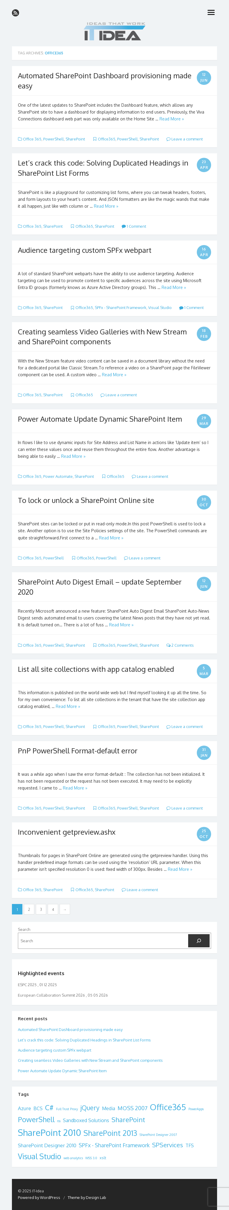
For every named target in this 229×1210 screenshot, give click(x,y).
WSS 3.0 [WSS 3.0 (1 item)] (91, 1158)
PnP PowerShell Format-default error (77, 750)
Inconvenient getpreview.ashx (66, 831)
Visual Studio (160, 307)
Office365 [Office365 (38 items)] (168, 1107)
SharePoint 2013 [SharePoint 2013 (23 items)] (110, 1133)
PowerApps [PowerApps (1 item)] (196, 1109)
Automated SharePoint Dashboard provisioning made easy (70, 1029)
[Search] (199, 940)
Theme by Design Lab (87, 1197)
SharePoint (75, 139)
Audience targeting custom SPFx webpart (84, 250)
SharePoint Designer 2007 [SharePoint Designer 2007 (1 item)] (158, 1135)
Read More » (172, 118)
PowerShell (53, 139)
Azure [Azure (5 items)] (24, 1108)
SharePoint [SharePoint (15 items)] (128, 1119)
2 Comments (180, 645)
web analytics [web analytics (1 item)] (73, 1158)
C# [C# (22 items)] (49, 1107)
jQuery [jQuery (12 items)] (90, 1108)
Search (24, 929)
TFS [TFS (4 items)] (189, 1145)
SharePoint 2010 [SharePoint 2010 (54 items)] (49, 1132)
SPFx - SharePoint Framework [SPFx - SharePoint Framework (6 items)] (114, 1145)
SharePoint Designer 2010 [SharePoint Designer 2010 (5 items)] (47, 1145)
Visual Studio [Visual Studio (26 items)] (39, 1156)
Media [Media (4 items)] (108, 1108)
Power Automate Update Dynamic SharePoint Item (100, 418)
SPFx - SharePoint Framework (120, 307)
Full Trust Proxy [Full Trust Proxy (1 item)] (67, 1109)
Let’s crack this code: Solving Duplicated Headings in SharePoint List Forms (84, 1040)
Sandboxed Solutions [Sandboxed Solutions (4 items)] (86, 1120)
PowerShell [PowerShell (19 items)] (36, 1119)
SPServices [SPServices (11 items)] (167, 1145)
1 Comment (134, 226)
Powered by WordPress (39, 1197)
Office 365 (32, 139)
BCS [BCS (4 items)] (38, 1108)
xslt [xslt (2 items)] (103, 1157)
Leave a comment (184, 139)
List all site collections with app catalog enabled (96, 669)
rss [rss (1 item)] (59, 1121)
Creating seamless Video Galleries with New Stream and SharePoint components (90, 1060)
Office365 (106, 139)
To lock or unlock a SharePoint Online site (86, 500)
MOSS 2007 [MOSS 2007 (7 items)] (132, 1108)
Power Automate (58, 476)
